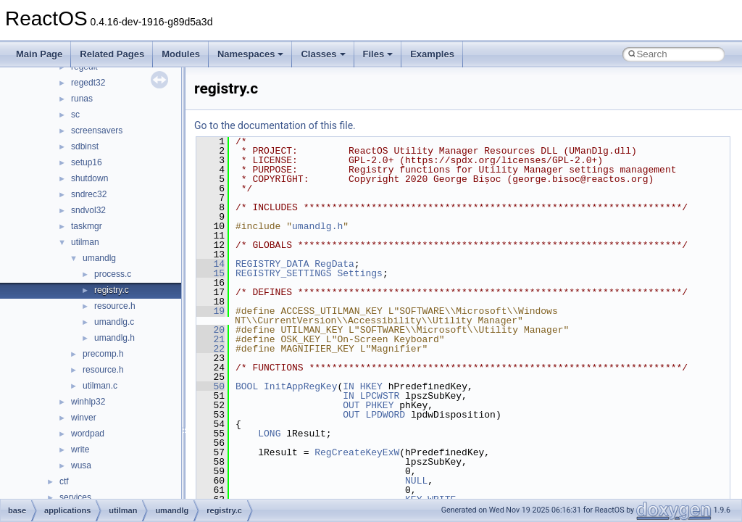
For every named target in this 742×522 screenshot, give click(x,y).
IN (348, 386)
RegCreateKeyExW (356, 452)
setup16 (86, 162)
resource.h (115, 306)
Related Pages (112, 54)
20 (210, 329)
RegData (334, 263)
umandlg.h (114, 338)
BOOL (246, 386)
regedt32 (88, 83)
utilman (85, 242)
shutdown (89, 178)
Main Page (39, 54)
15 (210, 273)
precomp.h (103, 354)
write (80, 449)
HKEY (371, 386)
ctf (64, 481)
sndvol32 (88, 210)
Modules (181, 54)
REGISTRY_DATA (272, 263)
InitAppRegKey (300, 386)
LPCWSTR (380, 395)
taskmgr (86, 226)
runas (82, 99)
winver (83, 418)
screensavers (96, 130)
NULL (416, 480)
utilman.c (100, 386)
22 (210, 348)
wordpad (87, 433)
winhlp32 (88, 402)
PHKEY (379, 405)
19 (210, 311)
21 (210, 339)
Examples (432, 54)
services (75, 497)
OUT (351, 405)
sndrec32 (89, 194)
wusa (81, 465)
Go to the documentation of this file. (275, 125)
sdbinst (85, 146)
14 (210, 263)
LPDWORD (385, 414)
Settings (359, 273)
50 (210, 386)
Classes (323, 54)
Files (378, 54)
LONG (269, 433)
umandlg (99, 258)
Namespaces (250, 54)
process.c (112, 274)
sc (75, 114)
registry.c (111, 290)
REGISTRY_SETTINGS (283, 273)
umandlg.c (114, 322)
